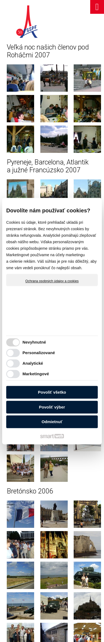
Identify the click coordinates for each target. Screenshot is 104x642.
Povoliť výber (52, 407)
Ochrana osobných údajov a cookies (52, 281)
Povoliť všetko (52, 392)
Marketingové (35, 373)
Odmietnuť (51, 422)
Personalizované (38, 352)
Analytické (32, 363)
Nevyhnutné (34, 342)
